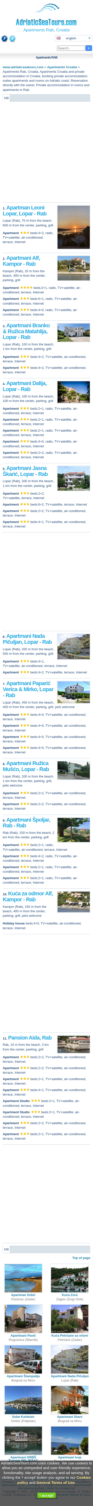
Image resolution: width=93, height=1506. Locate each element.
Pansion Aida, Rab (30, 1038)
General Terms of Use (55, 1482)
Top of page (81, 1258)
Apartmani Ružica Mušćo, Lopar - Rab (26, 766)
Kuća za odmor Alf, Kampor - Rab (28, 896)
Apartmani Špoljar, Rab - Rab (26, 823)
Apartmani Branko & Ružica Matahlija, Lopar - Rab (26, 331)
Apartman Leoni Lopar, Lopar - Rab (24, 210)
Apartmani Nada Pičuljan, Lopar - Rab (27, 639)
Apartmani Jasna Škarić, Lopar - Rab (25, 471)
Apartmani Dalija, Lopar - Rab (25, 386)
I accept (47, 1495)
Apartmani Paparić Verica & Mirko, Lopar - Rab (28, 689)
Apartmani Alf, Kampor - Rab (21, 261)
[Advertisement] (46, 153)
